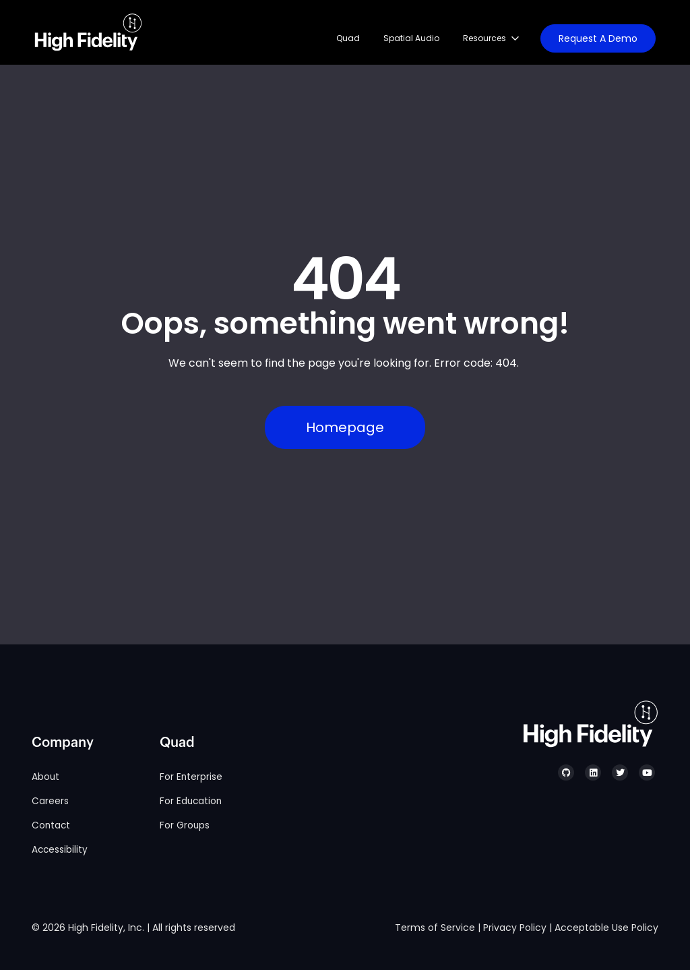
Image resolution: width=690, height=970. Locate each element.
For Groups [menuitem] (185, 825)
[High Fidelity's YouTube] (647, 772)
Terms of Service (435, 927)
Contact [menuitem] (51, 825)
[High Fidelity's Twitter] (620, 772)
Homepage (345, 427)
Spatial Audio (411, 38)
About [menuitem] (45, 776)
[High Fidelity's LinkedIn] (593, 772)
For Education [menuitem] (191, 801)
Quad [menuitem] (177, 743)
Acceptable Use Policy (606, 927)
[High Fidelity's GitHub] (566, 772)
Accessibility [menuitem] (60, 849)
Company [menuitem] (63, 743)
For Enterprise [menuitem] (191, 776)
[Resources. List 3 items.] (495, 38)
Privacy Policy (514, 927)
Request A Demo (598, 38)
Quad (348, 38)
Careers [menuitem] (50, 801)
